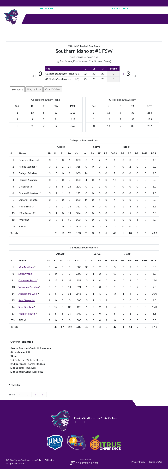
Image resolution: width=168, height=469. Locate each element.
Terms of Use (155, 461)
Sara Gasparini (26, 300)
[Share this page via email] (35, 394)
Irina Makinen (26, 267)
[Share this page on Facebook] (20, 394)
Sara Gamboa (26, 306)
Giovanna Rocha (27, 280)
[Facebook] (76, 422)
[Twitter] (80, 422)
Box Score (17, 89)
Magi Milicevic (27, 313)
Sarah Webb (25, 273)
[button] (43, 394)
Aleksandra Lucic (28, 293)
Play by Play (34, 89)
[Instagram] (85, 422)
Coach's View (52, 89)
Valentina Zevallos (28, 286)
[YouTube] (89, 422)
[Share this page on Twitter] (27, 394)
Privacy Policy (138, 461)
